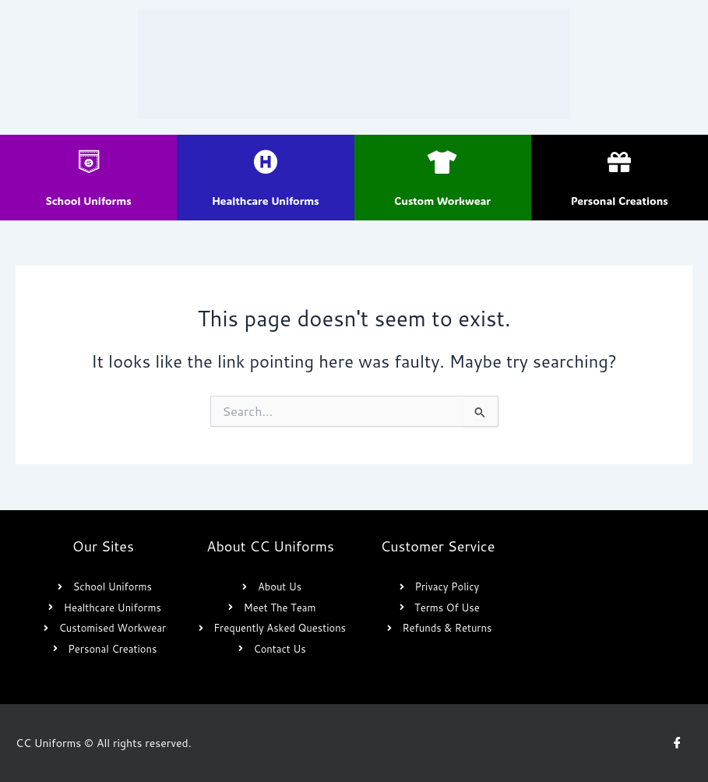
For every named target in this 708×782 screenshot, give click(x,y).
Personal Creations (619, 200)
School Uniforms (89, 200)
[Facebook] (677, 743)
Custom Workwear (442, 200)
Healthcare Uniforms (265, 200)
